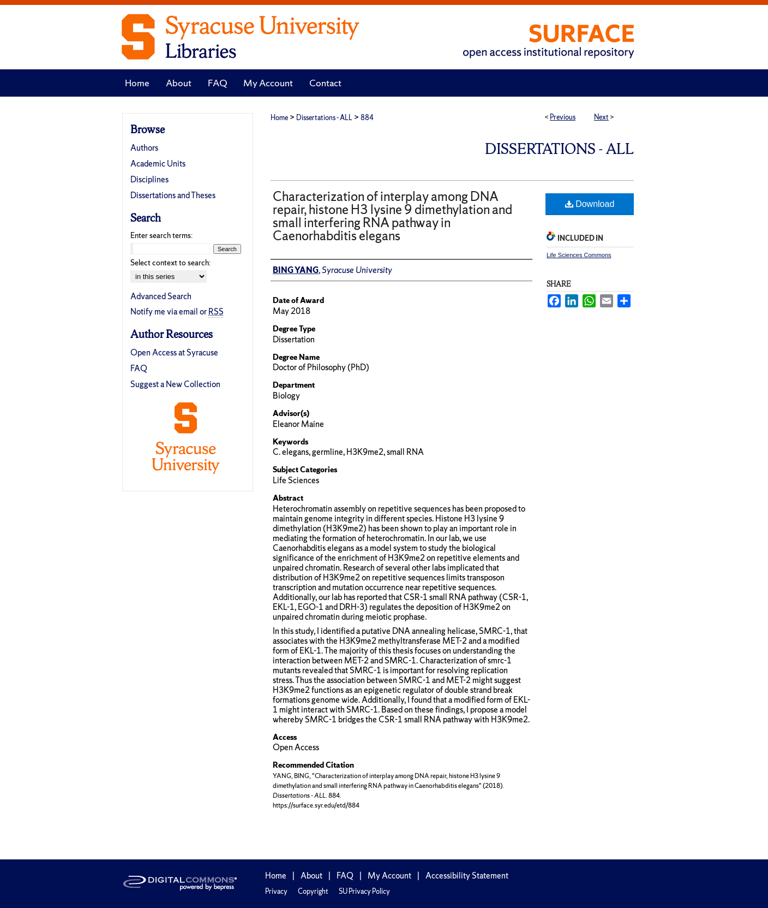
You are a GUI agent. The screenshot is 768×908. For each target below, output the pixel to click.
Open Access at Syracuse (174, 352)
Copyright (313, 891)
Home (279, 117)
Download (590, 204)
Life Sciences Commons (579, 255)
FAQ (138, 368)
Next (601, 117)
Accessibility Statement (466, 875)
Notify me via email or (177, 311)
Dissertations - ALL (324, 117)
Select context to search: (170, 263)
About (311, 875)
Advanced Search (160, 296)
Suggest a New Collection (175, 384)
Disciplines (149, 179)
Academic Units (157, 163)
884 (367, 117)
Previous (562, 117)
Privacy (276, 891)
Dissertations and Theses (172, 195)
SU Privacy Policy (364, 891)
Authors (144, 147)
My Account (389, 875)
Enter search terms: (161, 235)
